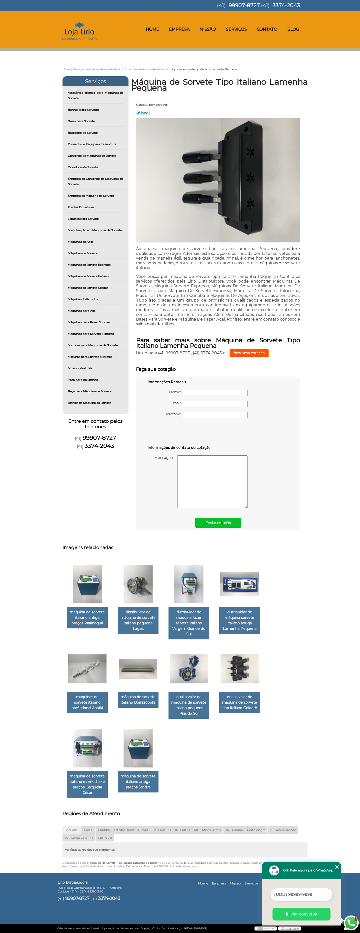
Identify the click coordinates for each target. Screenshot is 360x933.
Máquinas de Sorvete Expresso (89, 265)
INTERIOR (182, 830)
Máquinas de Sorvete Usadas (88, 288)
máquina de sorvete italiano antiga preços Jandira (138, 781)
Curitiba (104, 830)
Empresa (179, 29)
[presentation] (179, 432)
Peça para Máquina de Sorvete (90, 391)
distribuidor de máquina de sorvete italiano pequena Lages (138, 620)
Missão (208, 29)
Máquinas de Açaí (81, 242)
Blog (293, 29)
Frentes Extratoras (81, 207)
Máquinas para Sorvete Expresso (91, 334)
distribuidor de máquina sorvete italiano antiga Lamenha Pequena (239, 620)
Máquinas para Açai (82, 311)
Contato (267, 29)
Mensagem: (201, 481)
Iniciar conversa (301, 913)
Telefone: (206, 415)
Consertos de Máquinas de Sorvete (92, 156)
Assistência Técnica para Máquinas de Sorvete (96, 95)
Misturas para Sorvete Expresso (90, 357)
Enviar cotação (218, 523)
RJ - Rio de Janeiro (283, 830)
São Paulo (105, 837)
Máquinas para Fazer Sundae (89, 322)
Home (152, 29)
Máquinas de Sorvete (83, 253)
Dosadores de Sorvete (83, 167)
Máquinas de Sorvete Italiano (89, 276)
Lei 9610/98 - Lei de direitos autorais (176, 866)
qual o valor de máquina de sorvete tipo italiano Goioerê (239, 702)
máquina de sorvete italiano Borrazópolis (138, 700)
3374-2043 (286, 5)
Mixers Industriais (80, 368)
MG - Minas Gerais (207, 830)
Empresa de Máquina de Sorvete (91, 196)
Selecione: (71, 830)
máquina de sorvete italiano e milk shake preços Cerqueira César (87, 784)
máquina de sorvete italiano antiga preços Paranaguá (87, 617)
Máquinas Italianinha (83, 299)
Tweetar (143, 112)
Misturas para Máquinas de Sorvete (93, 345)
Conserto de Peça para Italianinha (92, 144)
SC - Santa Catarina (78, 837)
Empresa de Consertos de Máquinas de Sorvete (96, 181)
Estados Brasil (124, 830)
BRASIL (88, 830)
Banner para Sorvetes (84, 110)
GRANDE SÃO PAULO (154, 830)
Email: (209, 404)
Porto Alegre (256, 830)
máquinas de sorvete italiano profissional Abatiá (87, 702)
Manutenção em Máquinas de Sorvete (95, 230)
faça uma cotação (249, 353)
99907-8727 (244, 5)
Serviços (236, 29)
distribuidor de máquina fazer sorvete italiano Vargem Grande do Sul (188, 623)
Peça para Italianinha (83, 380)
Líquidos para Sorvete (83, 219)
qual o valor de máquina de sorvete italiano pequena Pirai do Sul (188, 705)
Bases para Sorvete (82, 121)
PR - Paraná (234, 830)
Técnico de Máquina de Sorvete (90, 403)
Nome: (208, 393)
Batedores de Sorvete (83, 133)
